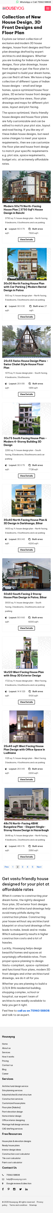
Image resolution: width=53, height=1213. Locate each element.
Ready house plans (11, 1145)
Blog (4, 1069)
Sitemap (33, 1205)
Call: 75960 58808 (42, 2)
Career (5, 1073)
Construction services (12, 1099)
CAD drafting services (12, 1128)
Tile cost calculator (11, 1158)
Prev (7, 867)
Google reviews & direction (18, 1183)
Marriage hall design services (15, 1124)
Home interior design (11, 1116)
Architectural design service (15, 1086)
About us (6, 1048)
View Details (26, 239)
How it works (8, 1056)
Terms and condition (18, 1205)
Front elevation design (12, 1111)
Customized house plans (13, 1103)
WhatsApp (23, 2)
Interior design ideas (11, 1149)
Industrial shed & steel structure (17, 1094)
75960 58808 (13, 1175)
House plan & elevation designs (16, 1141)
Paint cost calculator (12, 1162)
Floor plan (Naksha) (11, 1107)
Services (6, 1052)
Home (5, 1044)
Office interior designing (13, 1120)
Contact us (7, 1065)
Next (39, 867)
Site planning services (12, 1090)
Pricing (5, 1061)
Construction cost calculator (16, 1154)
